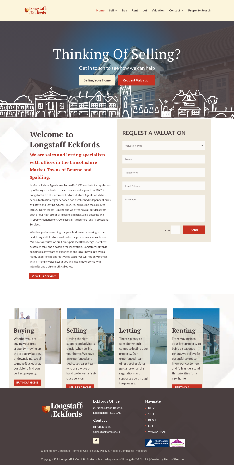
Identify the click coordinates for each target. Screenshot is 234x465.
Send (194, 230)
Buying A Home (27, 382)
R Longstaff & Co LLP (71, 459)
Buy (124, 10)
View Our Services (44, 276)
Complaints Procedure (133, 450)
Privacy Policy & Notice (104, 450)
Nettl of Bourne (174, 459)
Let (145, 10)
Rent (135, 10)
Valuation (158, 10)
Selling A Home (80, 387)
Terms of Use (80, 450)
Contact (174, 10)
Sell (111, 10)
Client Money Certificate (55, 450)
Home (100, 10)
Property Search (199, 10)
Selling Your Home (97, 80)
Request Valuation (136, 80)
